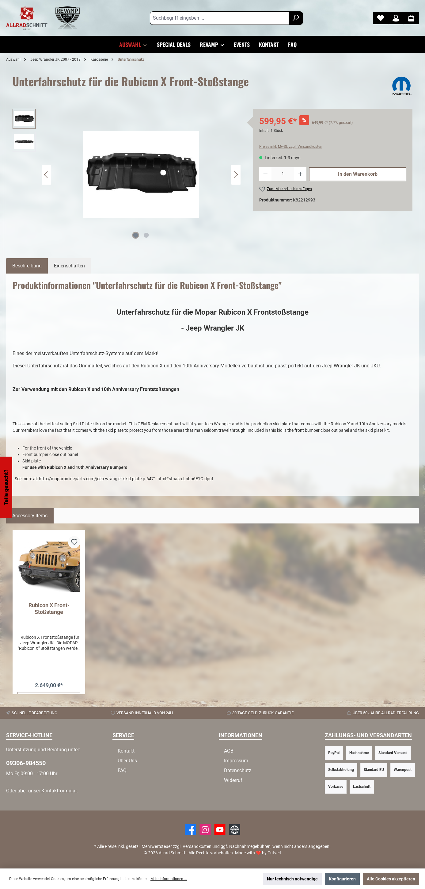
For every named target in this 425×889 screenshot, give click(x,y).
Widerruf (233, 780)
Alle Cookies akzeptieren (391, 878)
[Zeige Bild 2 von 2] (146, 235)
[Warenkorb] (411, 18)
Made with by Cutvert (258, 852)
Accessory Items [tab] (29, 516)
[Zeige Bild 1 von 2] (135, 235)
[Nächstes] (236, 175)
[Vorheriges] (46, 175)
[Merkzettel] (380, 18)
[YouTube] (220, 830)
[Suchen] (296, 18)
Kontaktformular (59, 791)
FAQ (122, 770)
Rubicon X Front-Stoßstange (49, 608)
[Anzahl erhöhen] (300, 174)
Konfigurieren (342, 878)
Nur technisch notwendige (292, 878)
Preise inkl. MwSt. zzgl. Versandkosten (290, 146)
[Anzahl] (282, 174)
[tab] (27, 266)
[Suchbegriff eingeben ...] (219, 18)
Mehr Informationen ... (168, 879)
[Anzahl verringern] (265, 174)
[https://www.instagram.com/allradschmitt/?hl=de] (205, 830)
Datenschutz (237, 770)
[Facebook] (190, 830)
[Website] (234, 830)
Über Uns (127, 761)
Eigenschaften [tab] (69, 266)
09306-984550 (26, 763)
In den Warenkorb (358, 174)
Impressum (236, 761)
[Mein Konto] (396, 18)
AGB (228, 751)
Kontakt (126, 751)
